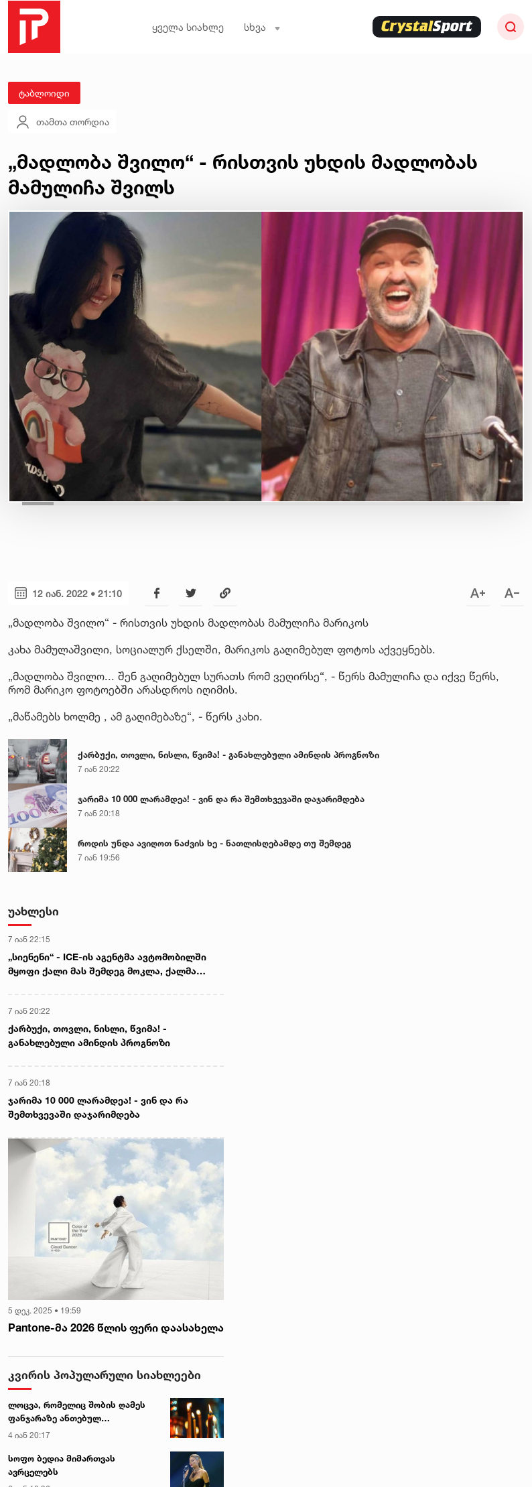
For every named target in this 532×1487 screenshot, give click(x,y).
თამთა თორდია (62, 122)
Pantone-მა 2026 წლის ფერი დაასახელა (116, 1327)
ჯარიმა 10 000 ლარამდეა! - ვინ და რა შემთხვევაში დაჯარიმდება (221, 798)
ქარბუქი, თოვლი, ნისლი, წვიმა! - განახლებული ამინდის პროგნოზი (228, 754)
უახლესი (33, 911)
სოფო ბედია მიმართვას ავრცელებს (61, 1465)
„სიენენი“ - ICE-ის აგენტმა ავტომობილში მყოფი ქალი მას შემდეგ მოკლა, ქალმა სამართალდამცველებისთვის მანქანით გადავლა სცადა (107, 964)
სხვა (262, 27)
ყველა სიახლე (188, 27)
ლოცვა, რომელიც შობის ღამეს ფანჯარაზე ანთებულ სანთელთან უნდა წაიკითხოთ (76, 1412)
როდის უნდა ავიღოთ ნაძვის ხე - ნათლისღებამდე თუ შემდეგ (214, 843)
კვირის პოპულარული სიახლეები (104, 1375)
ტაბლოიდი (44, 93)
